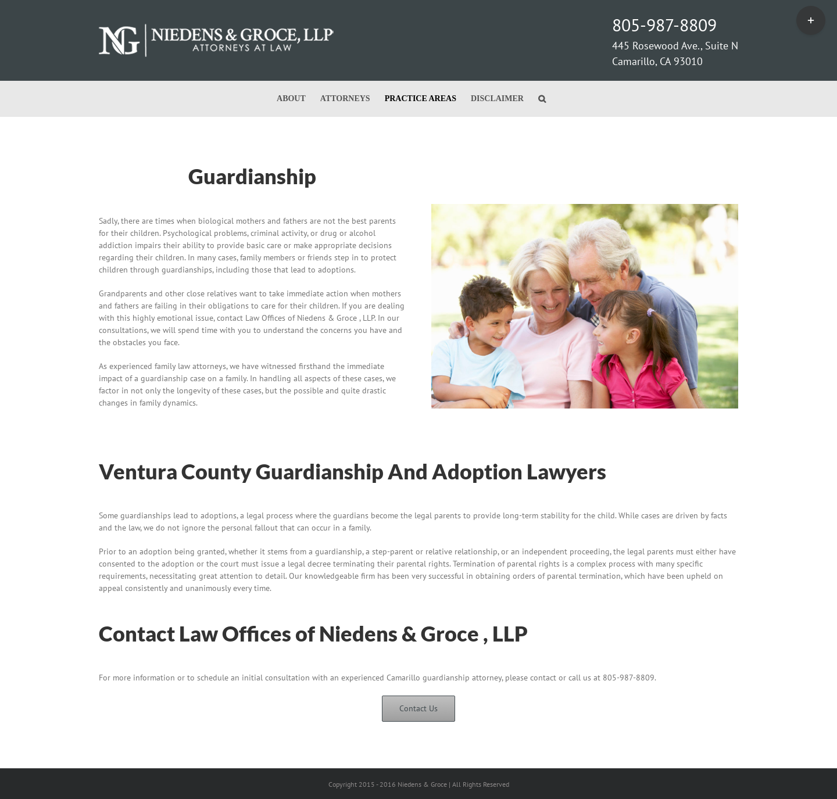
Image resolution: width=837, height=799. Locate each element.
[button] (542, 98)
